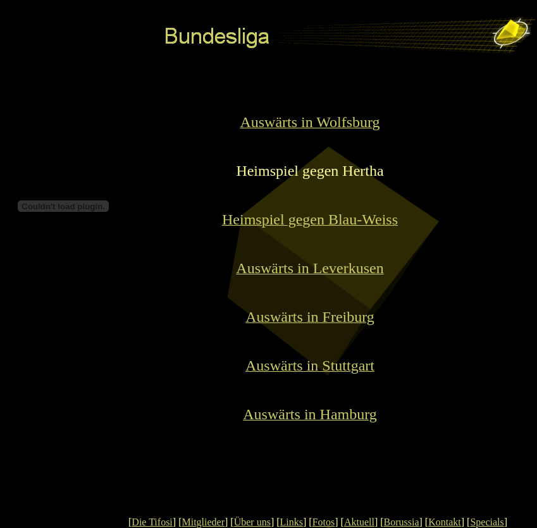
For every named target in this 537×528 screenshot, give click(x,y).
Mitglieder (203, 522)
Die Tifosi (152, 522)
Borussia (401, 522)
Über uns (252, 522)
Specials (486, 522)
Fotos (323, 522)
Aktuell (359, 522)
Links (291, 522)
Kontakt (444, 522)
